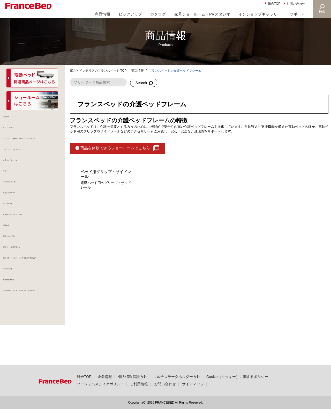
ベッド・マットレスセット (29, 162)
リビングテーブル (22, 212)
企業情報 (104, 377)
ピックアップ (130, 14)
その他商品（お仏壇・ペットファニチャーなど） (35, 330)
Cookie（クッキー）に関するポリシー (237, 377)
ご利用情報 (139, 384)
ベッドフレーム (20, 132)
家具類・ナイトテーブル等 (29, 236)
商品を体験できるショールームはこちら (115, 148)
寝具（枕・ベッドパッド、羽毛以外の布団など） (35, 288)
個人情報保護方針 (132, 377)
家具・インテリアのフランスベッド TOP (98, 70)
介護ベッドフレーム (24, 174)
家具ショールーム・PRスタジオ (202, 14)
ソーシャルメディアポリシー (100, 384)
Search (141, 83)
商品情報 (102, 14)
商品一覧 (15, 120)
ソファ (13, 187)
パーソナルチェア (22, 199)
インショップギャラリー (259, 14)
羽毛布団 (15, 249)
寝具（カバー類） (22, 261)
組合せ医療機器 (20, 316)
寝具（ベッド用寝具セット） (31, 274)
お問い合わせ (296, 3)
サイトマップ (193, 384)
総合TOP (274, 3)
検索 (322, 11)
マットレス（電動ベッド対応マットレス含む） (35, 147)
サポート (297, 14)
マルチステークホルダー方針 (176, 377)
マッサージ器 (18, 303)
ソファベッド (18, 224)
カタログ (158, 14)
